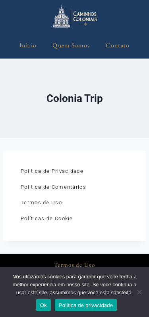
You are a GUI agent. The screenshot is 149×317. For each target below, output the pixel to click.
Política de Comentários (53, 187)
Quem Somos (71, 45)
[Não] (139, 292)
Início (28, 45)
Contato (118, 45)
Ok (43, 305)
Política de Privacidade (52, 171)
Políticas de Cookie (47, 218)
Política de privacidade (86, 305)
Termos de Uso (41, 202)
